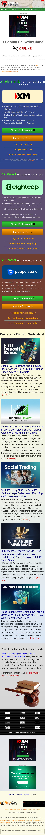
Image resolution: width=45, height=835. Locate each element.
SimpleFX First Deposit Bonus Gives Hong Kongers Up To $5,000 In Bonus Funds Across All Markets (22, 368)
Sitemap (38, 809)
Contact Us (13, 809)
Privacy (18, 809)
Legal (29, 809)
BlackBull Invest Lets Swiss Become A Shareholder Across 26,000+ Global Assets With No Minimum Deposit (22, 429)
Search (33, 809)
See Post (18, 832)
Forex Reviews (29, 9)
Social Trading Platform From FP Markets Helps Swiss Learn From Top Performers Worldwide (22, 493)
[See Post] (5, 395)
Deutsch (11, 794)
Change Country (39, 803)
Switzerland (5, 9)
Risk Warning (24, 809)
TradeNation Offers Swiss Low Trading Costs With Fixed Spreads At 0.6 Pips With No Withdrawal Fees (22, 614)
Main (13, 9)
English (19, 9)
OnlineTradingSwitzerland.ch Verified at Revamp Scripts (12, 827)
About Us (7, 809)
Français (19, 794)
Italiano (26, 794)
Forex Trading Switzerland (9, 71)
